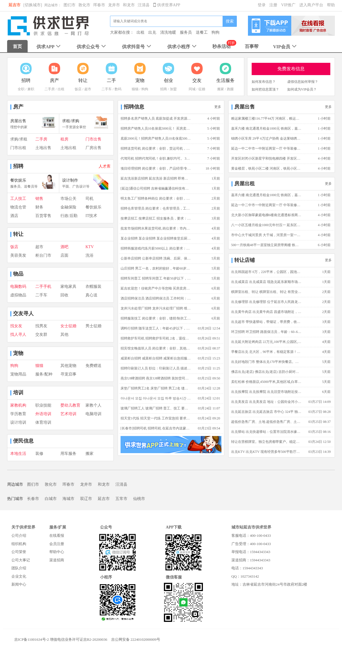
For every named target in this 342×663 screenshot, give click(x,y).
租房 (64, 139)
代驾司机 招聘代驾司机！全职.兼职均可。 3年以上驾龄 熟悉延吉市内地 (156, 158)
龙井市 (114, 5)
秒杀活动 (221, 46)
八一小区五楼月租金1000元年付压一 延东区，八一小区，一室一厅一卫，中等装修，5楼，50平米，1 (266, 225)
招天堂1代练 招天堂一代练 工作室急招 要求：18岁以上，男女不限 (156, 418)
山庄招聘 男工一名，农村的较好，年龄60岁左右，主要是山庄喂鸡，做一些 (156, 268)
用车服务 (68, 453)
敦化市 (84, 5)
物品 (18, 274)
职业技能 (43, 405)
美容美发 (18, 255)
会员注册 (56, 544)
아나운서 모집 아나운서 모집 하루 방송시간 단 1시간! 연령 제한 (156, 398)
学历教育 (18, 414)
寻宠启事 (68, 374)
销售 (39, 198)
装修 (39, 453)
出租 (140, 32)
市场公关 (68, 198)
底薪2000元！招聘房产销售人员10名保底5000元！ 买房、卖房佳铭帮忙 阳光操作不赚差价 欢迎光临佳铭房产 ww (156, 138)
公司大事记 (20, 560)
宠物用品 (18, 374)
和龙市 (129, 5)
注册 (273, 5)
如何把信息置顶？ (265, 89)
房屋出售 (244, 107)
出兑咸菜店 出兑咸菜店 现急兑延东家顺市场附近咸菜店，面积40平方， (266, 282)
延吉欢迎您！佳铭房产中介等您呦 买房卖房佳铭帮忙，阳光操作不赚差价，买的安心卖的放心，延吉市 (156, 288)
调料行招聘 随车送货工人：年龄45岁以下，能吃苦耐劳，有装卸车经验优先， (156, 328)
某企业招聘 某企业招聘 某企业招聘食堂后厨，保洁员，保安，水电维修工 (156, 238)
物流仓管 (18, 207)
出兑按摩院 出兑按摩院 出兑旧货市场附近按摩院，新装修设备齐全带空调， (266, 392)
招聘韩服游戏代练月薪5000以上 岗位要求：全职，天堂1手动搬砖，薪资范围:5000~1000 (156, 248)
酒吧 (64, 247)
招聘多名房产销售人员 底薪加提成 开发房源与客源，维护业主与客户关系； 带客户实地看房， (156, 118)
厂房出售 (93, 148)
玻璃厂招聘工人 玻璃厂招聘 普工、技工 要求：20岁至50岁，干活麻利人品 (156, 408)
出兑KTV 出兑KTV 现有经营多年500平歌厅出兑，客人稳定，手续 (266, 452)
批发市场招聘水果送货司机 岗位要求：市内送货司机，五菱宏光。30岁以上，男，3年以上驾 (156, 228)
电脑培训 (93, 414)
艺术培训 (68, 414)
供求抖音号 (137, 46)
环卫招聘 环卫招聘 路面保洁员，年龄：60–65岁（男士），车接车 (266, 332)
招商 (163, 89)
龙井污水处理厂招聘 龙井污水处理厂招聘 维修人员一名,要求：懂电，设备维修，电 (156, 308)
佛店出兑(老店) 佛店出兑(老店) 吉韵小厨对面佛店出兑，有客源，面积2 (266, 372)
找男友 (41, 326)
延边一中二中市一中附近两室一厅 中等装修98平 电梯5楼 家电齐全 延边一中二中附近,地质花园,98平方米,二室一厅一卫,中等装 (266, 148)
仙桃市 (139, 499)
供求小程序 (182, 46)
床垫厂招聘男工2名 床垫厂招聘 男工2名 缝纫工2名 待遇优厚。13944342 (156, 388)
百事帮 (251, 46)
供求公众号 (92, 46)
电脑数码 (18, 286)
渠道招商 (56, 560)
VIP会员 (285, 46)
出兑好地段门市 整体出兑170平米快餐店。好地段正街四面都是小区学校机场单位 (266, 362)
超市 (87, 89)
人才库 (105, 166)
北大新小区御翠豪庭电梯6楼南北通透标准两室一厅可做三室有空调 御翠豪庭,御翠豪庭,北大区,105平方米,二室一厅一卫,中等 (266, 215)
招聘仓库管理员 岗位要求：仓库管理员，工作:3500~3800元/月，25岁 (156, 208)
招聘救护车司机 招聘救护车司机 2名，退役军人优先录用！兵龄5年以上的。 (156, 338)
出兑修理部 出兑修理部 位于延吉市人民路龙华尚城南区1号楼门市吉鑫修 (266, 302)
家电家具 (68, 286)
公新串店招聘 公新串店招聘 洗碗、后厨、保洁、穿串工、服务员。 (156, 258)
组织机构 (18, 544)
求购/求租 (18, 139)
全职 (21, 89)
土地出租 (68, 148)
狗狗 (215, 32)
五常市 (121, 499)
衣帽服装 (93, 286)
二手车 (106, 89)
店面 (64, 255)
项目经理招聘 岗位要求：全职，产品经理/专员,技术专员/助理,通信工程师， (156, 168)
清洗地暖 (168, 32)
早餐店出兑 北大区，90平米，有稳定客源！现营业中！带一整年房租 (266, 352)
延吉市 (15, 5)
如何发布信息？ (264, 82)
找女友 (16, 326)
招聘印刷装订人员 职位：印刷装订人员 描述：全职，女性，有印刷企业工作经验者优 (156, 368)
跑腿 (230, 89)
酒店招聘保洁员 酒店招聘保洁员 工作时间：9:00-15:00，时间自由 (156, 298)
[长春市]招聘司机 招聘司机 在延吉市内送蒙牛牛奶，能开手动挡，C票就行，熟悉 (156, 428)
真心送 (91, 295)
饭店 (78, 89)
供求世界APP (166, 5)
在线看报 (56, 535)
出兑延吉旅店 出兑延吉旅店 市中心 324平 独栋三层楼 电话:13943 (266, 412)
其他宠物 (68, 365)
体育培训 (43, 422)
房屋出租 (244, 183)
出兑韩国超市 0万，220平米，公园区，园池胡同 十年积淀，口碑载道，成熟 (266, 272)
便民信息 (23, 441)
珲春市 (99, 5)
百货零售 (43, 216)
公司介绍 (18, 535)
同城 (192, 89)
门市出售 (93, 139)
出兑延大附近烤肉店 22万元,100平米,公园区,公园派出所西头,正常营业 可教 (266, 342)
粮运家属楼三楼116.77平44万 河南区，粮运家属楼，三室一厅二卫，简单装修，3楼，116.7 (266, 118)
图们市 (70, 5)
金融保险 (68, 207)
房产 (18, 107)
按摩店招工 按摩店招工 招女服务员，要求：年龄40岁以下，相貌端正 (156, 218)
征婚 (201, 89)
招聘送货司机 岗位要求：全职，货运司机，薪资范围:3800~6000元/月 (156, 148)
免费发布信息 (291, 68)
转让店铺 (244, 260)
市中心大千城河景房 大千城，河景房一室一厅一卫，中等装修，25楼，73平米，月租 (266, 235)
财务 (39, 207)
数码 (118, 89)
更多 (217, 107)
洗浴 (89, 255)
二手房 (49, 89)
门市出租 (18, 148)
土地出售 (43, 148)
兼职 (30, 89)
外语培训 (43, 414)
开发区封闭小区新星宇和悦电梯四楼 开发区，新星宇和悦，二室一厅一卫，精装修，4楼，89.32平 (266, 158)
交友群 (41, 334)
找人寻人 (18, 334)
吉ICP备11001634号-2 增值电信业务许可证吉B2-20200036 (60, 639)
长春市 (33, 499)
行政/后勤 (69, 216)
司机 (89, 198)
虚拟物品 (18, 295)
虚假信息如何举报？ (302, 82)
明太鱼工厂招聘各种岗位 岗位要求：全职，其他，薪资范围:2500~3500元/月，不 (156, 198)
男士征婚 (93, 326)
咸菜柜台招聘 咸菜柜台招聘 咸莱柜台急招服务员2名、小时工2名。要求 (156, 358)
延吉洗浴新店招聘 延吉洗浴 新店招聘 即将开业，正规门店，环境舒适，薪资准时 (156, 178)
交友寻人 (23, 313)
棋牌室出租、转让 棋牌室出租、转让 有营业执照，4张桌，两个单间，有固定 (266, 292)
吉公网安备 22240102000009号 (135, 639)
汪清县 (144, 5)
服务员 (186, 32)
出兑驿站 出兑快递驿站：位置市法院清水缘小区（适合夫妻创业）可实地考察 (266, 432)
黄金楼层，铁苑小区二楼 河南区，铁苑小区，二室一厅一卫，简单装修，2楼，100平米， (266, 168)
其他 (64, 334)
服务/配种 (43, 374)
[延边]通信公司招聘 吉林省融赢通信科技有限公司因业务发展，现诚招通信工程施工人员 (156, 188)
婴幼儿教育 (70, 405)
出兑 (152, 32)
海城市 (68, 499)
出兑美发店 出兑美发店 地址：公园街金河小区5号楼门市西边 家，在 (266, 402)
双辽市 (86, 499)
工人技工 (18, 198)
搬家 (220, 89)
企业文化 (18, 576)
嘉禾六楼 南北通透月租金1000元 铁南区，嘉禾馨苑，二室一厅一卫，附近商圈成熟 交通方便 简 (266, 128)
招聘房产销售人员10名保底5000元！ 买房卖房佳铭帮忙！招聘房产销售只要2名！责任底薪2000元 (156, 128)
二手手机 (43, 286)
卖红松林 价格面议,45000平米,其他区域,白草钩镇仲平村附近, (266, 382)
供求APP (49, 46)
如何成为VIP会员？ (302, 89)
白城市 (51, 499)
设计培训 (18, 422)
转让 (18, 234)
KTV (89, 247)
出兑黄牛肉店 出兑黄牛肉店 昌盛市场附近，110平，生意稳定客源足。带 (266, 312)
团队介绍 (18, 568)
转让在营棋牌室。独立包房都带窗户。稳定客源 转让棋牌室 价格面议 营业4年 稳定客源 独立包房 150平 (266, 442)
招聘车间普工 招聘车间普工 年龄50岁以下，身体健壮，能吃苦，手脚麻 (156, 278)
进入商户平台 (311, 5)
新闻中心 (18, 584)
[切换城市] (32, 5)
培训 (18, 392)
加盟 (173, 89)
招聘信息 (134, 107)
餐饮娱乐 (93, 207)
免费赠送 (93, 365)
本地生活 (18, 453)
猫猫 (135, 89)
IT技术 (91, 216)
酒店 (14, 216)
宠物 (18, 353)
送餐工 (202, 32)
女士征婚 (68, 326)
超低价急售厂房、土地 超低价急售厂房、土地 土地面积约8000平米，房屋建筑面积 (266, 422)
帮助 (331, 5)
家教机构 (18, 405)
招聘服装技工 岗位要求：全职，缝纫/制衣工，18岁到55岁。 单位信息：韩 (156, 318)
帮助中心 (56, 552)
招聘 (18, 166)
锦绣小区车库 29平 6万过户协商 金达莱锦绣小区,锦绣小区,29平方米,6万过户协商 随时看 (266, 138)
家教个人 (93, 405)
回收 (64, 295)
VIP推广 (288, 5)
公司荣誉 (18, 552)
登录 (262, 5)
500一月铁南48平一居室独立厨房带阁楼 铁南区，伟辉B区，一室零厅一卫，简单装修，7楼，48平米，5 (266, 245)
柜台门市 (43, 255)
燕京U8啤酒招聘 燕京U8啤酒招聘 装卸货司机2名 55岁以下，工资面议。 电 (156, 378)
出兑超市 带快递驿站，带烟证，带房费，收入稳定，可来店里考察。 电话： (266, 322)
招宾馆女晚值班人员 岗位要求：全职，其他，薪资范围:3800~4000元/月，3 (156, 348)
